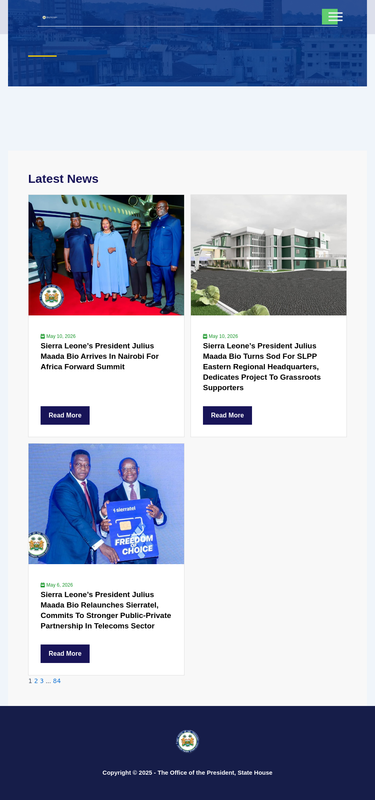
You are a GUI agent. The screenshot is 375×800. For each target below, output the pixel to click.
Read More (65, 415)
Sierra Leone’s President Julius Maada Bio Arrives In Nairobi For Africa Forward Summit (100, 356)
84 (57, 680)
